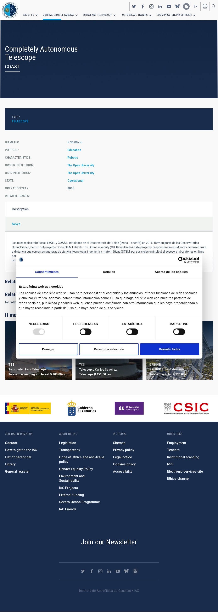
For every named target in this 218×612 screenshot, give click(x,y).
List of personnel (18, 457)
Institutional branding (183, 457)
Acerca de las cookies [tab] (171, 271)
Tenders (173, 450)
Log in (205, 6)
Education (74, 150)
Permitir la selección (109, 349)
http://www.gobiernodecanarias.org (81, 408)
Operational (75, 180)
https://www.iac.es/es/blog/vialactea (186, 6)
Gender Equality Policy (76, 469)
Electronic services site (185, 471)
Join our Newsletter (109, 542)
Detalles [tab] (109, 271)
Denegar (48, 349)
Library (10, 464)
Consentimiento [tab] (47, 271)
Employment (176, 443)
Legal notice (122, 457)
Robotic (72, 157)
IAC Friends (68, 509)
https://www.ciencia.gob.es (28, 408)
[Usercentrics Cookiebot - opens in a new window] (181, 260)
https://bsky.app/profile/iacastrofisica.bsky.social (177, 6)
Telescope (20, 121)
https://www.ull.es (129, 408)
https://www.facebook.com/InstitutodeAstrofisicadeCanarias (142, 6)
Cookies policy (124, 464)
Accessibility (122, 471)
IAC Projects (68, 488)
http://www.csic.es (186, 408)
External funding (71, 495)
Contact (11, 443)
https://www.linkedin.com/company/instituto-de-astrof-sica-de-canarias (160, 6)
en (195, 6)
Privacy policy (123, 450)
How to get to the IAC (21, 450)
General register (17, 471)
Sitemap (119, 443)
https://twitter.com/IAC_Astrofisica (134, 6)
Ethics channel (178, 479)
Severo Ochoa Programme (79, 502)
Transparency (69, 450)
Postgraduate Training (134, 14)
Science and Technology (97, 14)
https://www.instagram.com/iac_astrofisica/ (151, 6)
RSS (170, 464)
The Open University (80, 165)
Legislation (67, 443)
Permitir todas (169, 349)
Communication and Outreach (174, 14)
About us (28, 14)
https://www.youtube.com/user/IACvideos (168, 6)
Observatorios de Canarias (58, 14)
